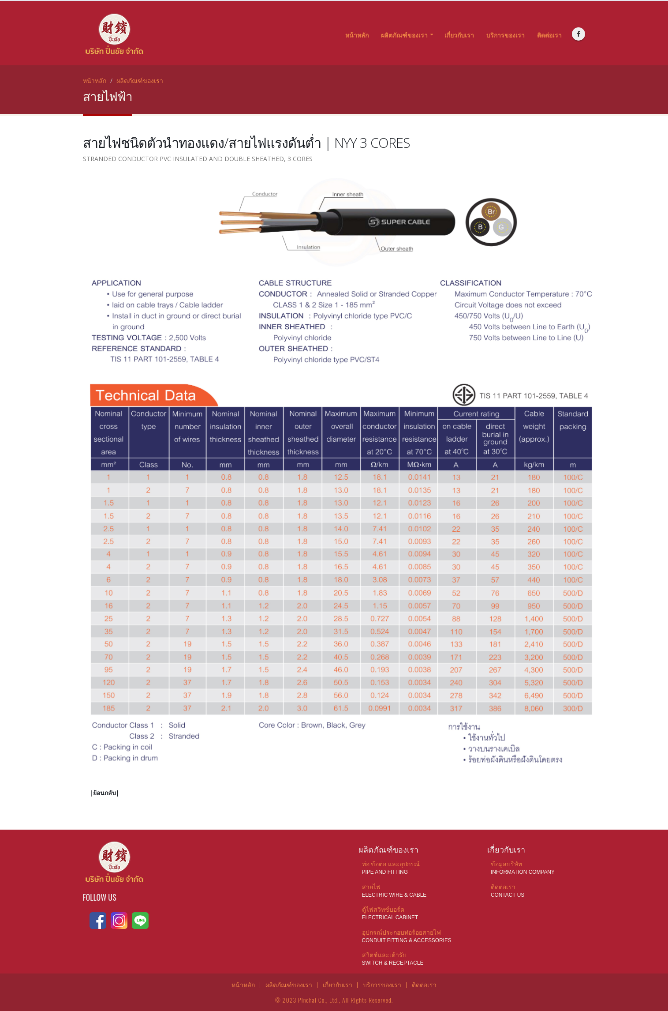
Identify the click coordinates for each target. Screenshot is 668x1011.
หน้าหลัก (357, 35)
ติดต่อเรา (549, 35)
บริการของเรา (505, 35)
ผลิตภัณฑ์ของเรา (404, 35)
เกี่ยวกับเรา (459, 35)
